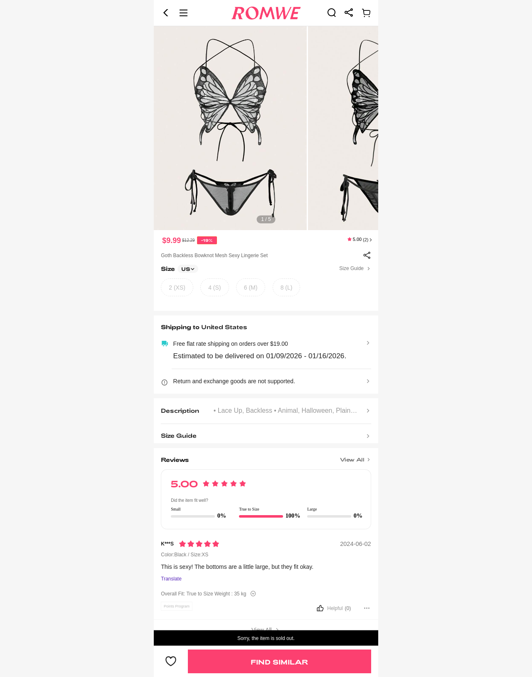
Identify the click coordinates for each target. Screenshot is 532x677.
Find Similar (279, 662)
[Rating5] (199, 544)
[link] (332, 12)
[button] (166, 13)
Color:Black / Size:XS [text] (184, 555)
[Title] (266, 457)
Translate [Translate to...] (171, 579)
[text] (266, 128)
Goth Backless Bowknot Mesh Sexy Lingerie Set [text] (214, 255)
